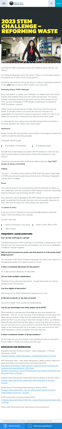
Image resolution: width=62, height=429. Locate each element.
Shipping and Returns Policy (32, 421)
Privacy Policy (22, 421)
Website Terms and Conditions (45, 421)
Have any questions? (43, 426)
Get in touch (14, 426)
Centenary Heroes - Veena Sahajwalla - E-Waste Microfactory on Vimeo (28, 356)
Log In (59, 3)
